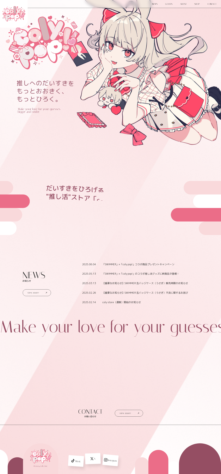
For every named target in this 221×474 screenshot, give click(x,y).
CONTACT (211, 4)
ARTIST (183, 4)
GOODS (168, 4)
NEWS (154, 4)
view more (37, 292)
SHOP (197, 4)
